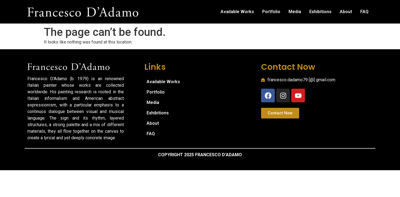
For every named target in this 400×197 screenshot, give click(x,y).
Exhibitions (320, 11)
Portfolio (271, 11)
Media (294, 11)
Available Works (237, 11)
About (346, 11)
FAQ (364, 11)
